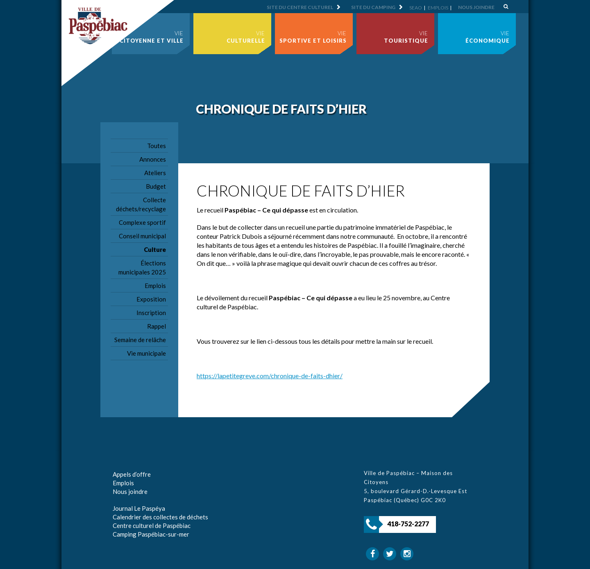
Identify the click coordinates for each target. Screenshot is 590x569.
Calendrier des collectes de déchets (160, 517)
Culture (155, 249)
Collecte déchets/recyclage (141, 204)
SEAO (415, 8)
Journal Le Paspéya (139, 508)
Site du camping (373, 7)
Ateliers (155, 172)
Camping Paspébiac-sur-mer (151, 534)
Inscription (151, 312)
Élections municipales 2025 (142, 267)
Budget (156, 186)
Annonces (152, 159)
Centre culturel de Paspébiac (152, 525)
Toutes (156, 145)
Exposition (151, 299)
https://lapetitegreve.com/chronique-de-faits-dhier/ (270, 375)
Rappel (156, 326)
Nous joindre (476, 7)
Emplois (438, 8)
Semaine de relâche (140, 339)
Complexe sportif (142, 222)
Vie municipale (146, 353)
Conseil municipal (142, 236)
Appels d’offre (132, 474)
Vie (152, 37)
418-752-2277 (408, 524)
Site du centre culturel (300, 7)
